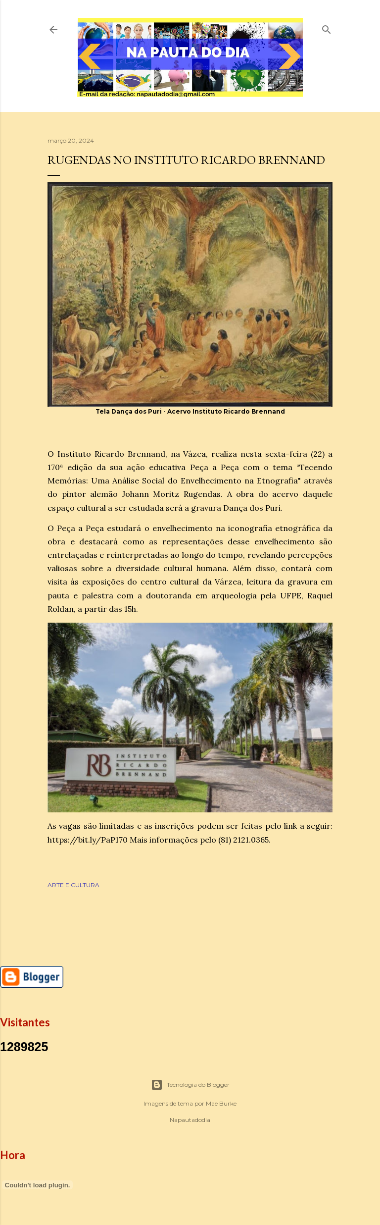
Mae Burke (221, 1103)
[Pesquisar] (326, 27)
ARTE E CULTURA (73, 885)
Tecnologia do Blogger (190, 1085)
